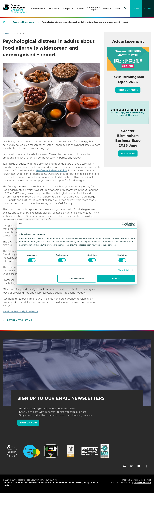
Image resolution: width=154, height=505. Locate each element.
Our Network (61, 482)
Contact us (8, 482)
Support (67, 9)
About (118, 9)
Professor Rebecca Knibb (51, 170)
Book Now (128, 153)
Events (80, 9)
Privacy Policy (82, 482)
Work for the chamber (25, 482)
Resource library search (24, 22)
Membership (37, 9)
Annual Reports (45, 482)
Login (148, 8)
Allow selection (76, 278)
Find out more (128, 90)
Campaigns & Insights (93, 8)
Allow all (116, 278)
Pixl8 (149, 480)
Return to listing (19, 320)
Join (136, 8)
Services (53, 9)
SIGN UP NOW (28, 422)
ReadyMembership (142, 482)
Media (106, 9)
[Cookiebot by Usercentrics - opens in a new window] (123, 224)
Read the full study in (20, 311)
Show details (124, 270)
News (6, 33)
